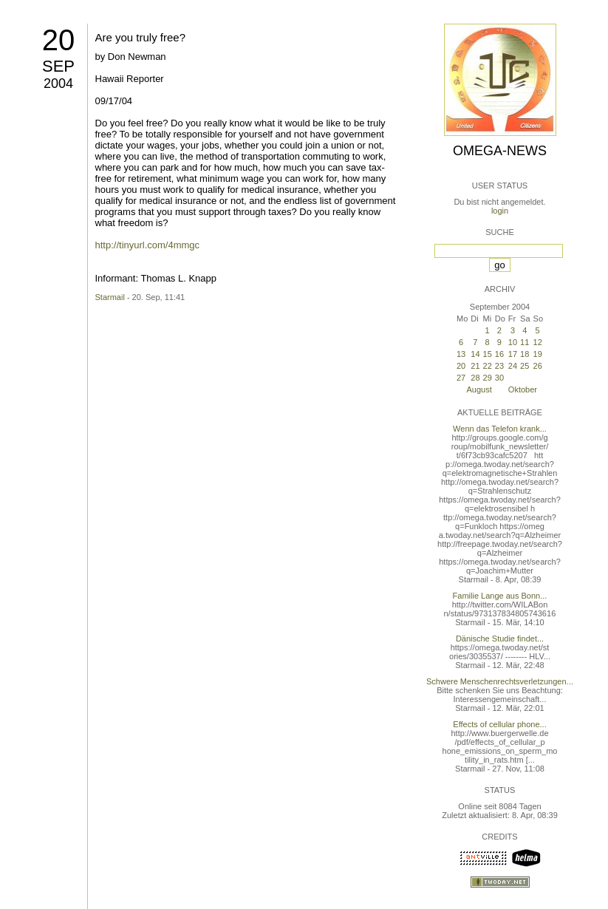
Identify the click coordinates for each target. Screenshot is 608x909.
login (499, 210)
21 (475, 365)
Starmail (110, 297)
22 (487, 365)
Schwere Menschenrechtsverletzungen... (499, 681)
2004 (58, 83)
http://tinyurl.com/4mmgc (147, 245)
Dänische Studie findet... (500, 638)
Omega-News (500, 150)
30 (499, 377)
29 (487, 377)
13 (461, 354)
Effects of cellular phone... (499, 724)
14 (475, 354)
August (479, 389)
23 (499, 365)
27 (461, 377)
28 (475, 377)
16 (499, 354)
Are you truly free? (140, 37)
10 (512, 342)
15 (487, 354)
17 (512, 354)
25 (524, 365)
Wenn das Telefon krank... (500, 428)
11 (524, 342)
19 (537, 354)
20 (58, 40)
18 (524, 354)
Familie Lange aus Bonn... (500, 595)
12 (537, 342)
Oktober (522, 389)
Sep (58, 66)
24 (512, 365)
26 (537, 365)
